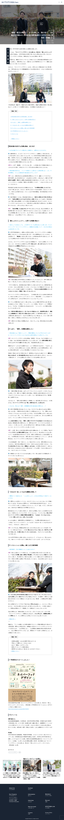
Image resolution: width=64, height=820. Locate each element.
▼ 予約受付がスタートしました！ (19, 131)
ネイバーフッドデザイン (45, 40)
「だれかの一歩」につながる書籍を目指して (22, 125)
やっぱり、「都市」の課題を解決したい (21, 122)
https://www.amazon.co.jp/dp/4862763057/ (18, 709)
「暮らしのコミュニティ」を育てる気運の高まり (23, 119)
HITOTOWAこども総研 (13, 800)
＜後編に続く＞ (12, 619)
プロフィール (14, 134)
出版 (52, 40)
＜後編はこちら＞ (15, 138)
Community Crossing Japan (14, 801)
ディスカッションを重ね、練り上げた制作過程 (23, 128)
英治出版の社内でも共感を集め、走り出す (21, 116)
